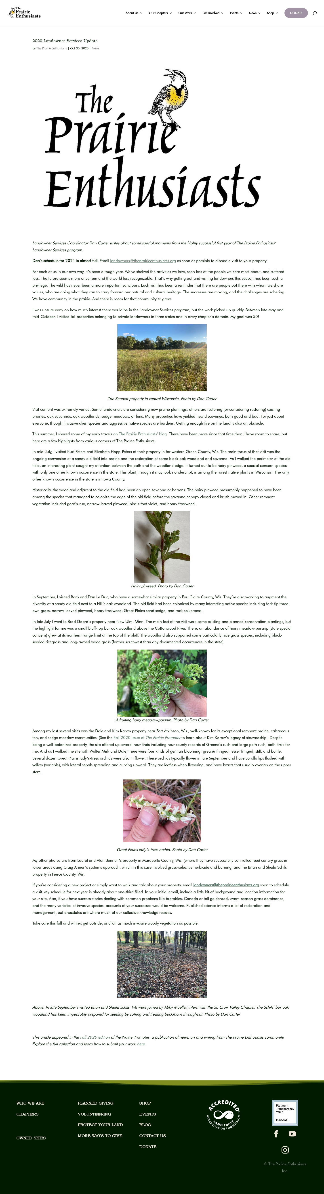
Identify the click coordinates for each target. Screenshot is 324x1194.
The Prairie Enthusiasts (51, 48)
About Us (132, 13)
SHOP (145, 1103)
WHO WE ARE (30, 1103)
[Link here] (141, 1044)
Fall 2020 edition (95, 1037)
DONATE (296, 13)
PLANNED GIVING (95, 1103)
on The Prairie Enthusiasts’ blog (140, 434)
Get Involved (210, 13)
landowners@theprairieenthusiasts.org (226, 885)
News (253, 13)
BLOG (145, 1124)
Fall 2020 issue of (147, 737)
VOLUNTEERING (94, 1114)
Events (234, 13)
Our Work (185, 13)
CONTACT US (152, 1135)
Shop (270, 13)
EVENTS (147, 1114)
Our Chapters (158, 13)
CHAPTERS (27, 1114)
